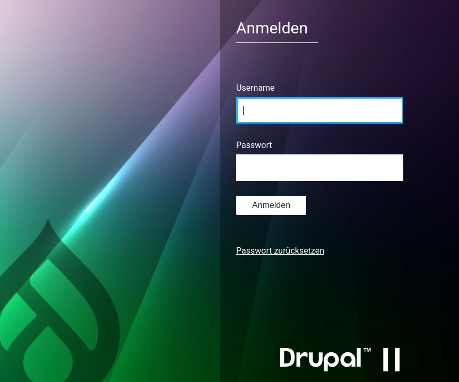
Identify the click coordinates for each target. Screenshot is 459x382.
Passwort (254, 145)
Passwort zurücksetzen (280, 251)
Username (255, 88)
